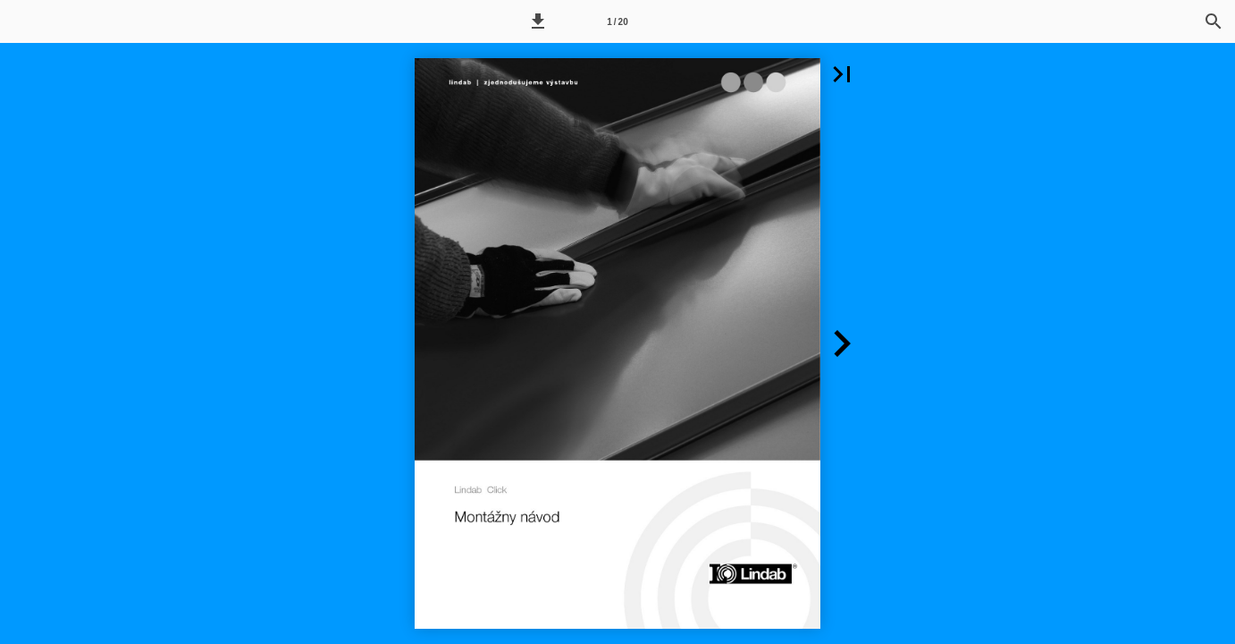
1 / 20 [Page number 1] (617, 22)
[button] (538, 21)
